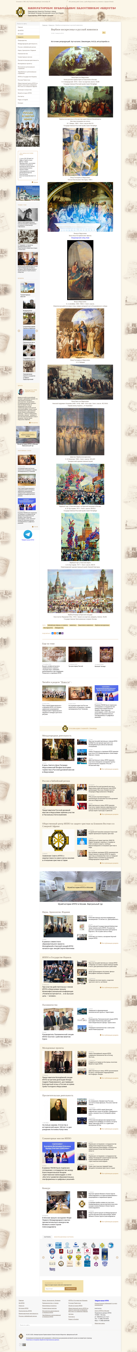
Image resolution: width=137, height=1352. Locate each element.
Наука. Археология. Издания (27, 50)
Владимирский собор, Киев (80, 238)
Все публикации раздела (110, 769)
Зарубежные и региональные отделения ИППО (51, 1315)
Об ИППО (21, 30)
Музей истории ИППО (25, 93)
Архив (36, 182)
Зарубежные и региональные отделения (27, 72)
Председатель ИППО (25, 1311)
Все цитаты (34, 422)
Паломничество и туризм (50, 1303)
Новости (20, 37)
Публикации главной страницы (83, 728)
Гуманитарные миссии (25, 57)
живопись (73, 625)
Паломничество (23, 53)
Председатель (22, 40)
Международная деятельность (27, 44)
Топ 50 (36, 527)
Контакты (21, 96)
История (20, 34)
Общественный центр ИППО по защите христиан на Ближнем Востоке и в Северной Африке (28, 84)
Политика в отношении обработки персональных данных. (42, 1340)
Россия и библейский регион (27, 47)
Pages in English (23, 100)
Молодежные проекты (25, 63)
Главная (20, 27)
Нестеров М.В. (48, 628)
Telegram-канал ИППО (28, 540)
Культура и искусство (25, 90)
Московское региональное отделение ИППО (50, 1311)
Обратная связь (100, 1323)
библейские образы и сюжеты (58, 625)
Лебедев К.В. (59, 628)
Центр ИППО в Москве (102, 1310)
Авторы (70, 1314)
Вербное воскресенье (102, 625)
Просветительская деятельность (28, 60)
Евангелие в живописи (85, 625)
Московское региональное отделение (26, 67)
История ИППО (23, 1308)
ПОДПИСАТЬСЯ (70, 1288)
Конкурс (20, 103)
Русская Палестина (24, 80)
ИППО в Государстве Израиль (27, 76)
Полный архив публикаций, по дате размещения (106, 1304)
